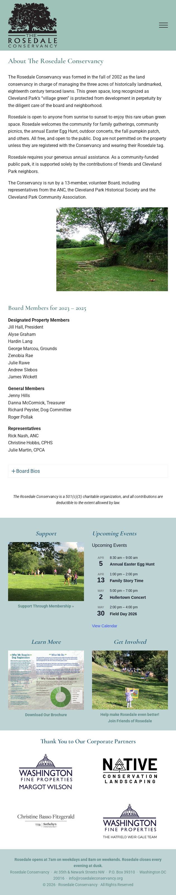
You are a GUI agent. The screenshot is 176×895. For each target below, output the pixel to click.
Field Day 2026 (123, 614)
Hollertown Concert (128, 597)
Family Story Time (126, 581)
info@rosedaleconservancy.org (96, 878)
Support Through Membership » (46, 606)
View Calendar (104, 626)
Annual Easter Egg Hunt (132, 564)
